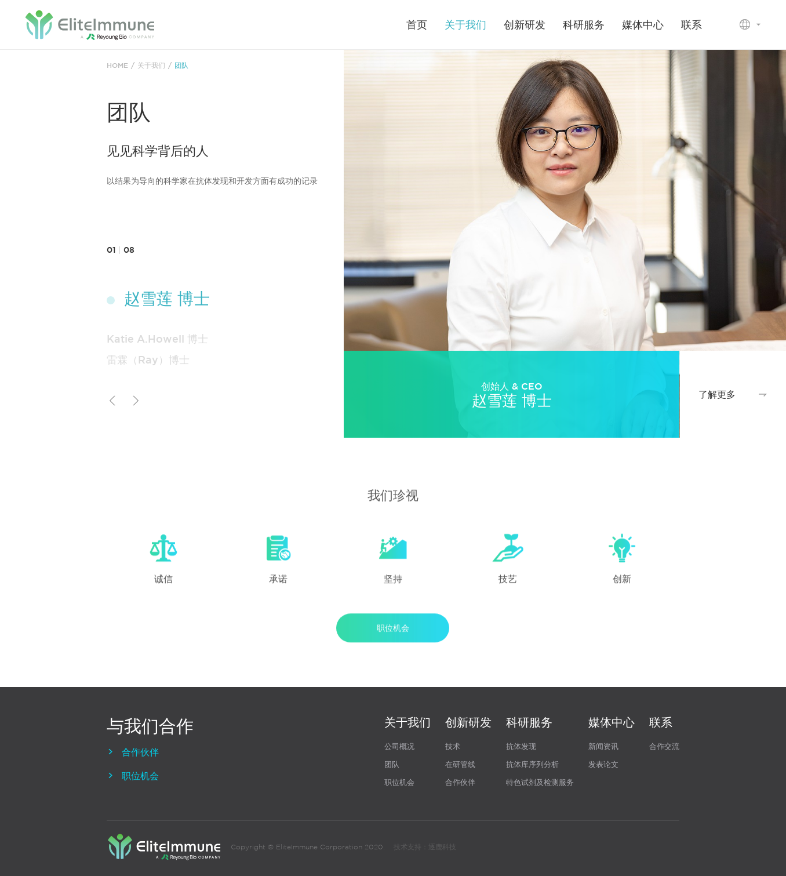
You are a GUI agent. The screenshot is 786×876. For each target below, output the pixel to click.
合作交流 (664, 746)
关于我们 (465, 24)
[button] (112, 402)
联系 (691, 24)
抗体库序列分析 (532, 764)
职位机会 (393, 636)
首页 (416, 24)
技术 (452, 746)
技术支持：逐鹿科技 (425, 846)
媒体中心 (643, 24)
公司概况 (399, 746)
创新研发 (524, 24)
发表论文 (603, 764)
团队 (181, 66)
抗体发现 (521, 746)
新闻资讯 (603, 746)
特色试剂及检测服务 (540, 782)
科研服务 (584, 24)
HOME (117, 66)
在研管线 (460, 764)
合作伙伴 (133, 752)
